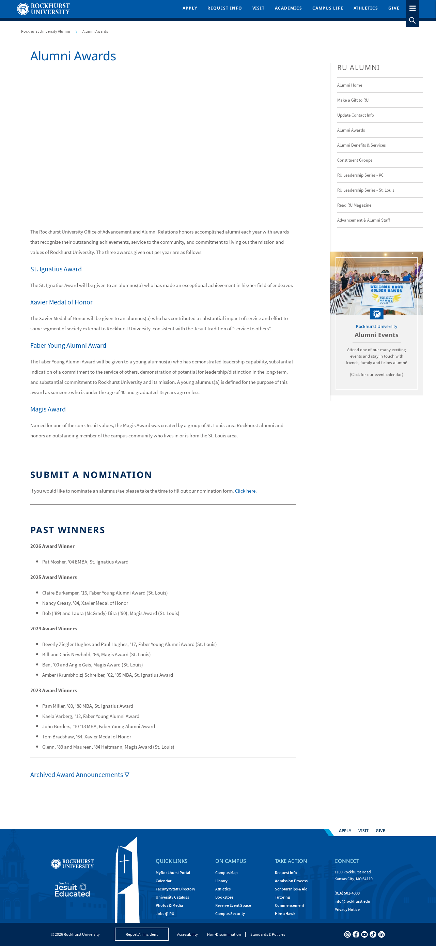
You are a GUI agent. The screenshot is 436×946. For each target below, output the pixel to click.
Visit (258, 8)
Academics (288, 8)
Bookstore (224, 897)
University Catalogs (172, 897)
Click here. (246, 490)
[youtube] (364, 934)
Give (394, 8)
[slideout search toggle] (412, 20)
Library (221, 880)
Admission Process (291, 880)
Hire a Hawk (285, 913)
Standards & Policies (267, 934)
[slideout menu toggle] (412, 7)
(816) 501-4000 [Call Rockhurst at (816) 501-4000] (347, 893)
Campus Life (327, 8)
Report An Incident (142, 934)
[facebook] (356, 934)
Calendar (163, 880)
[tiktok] (373, 934)
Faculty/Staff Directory (175, 888)
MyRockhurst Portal (173, 872)
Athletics (366, 8)
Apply (190, 8)
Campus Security (230, 913)
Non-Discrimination (224, 934)
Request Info (224, 8)
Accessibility (187, 934)
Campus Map (226, 872)
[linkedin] (381, 934)
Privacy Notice (347, 909)
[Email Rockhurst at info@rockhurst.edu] (352, 901)
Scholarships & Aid (291, 888)
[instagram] (347, 934)
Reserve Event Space (233, 905)
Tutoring (282, 897)
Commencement (289, 905)
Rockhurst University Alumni (45, 31)
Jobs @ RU (165, 913)
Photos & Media (169, 905)
